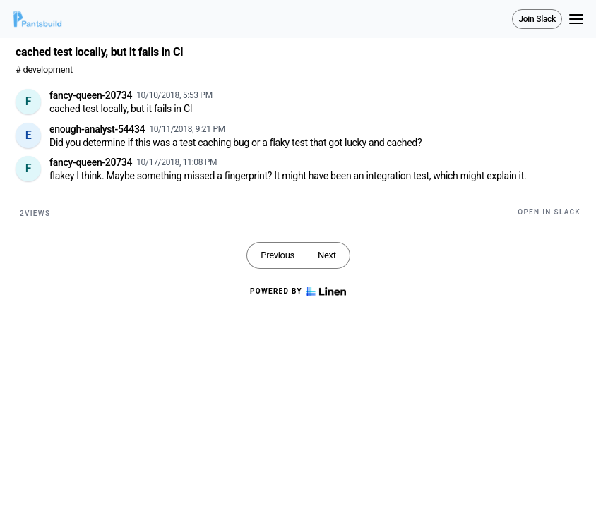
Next (327, 255)
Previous (277, 255)
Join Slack (537, 19)
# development (44, 69)
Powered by (298, 291)
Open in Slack (549, 212)
